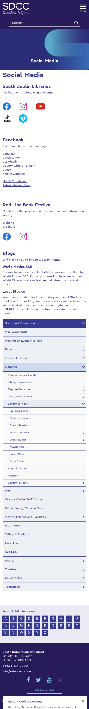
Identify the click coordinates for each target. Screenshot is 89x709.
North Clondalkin (15, 181)
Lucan (7, 170)
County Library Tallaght (19, 165)
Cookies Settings (44, 690)
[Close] (83, 707)
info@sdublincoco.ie (17, 671)
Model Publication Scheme (20, 701)
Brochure (9, 227)
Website (8, 222)
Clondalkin (11, 161)
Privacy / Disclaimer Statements (65, 701)
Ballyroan (9, 154)
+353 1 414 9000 (15, 666)
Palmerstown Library (17, 185)
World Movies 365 (17, 267)
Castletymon (12, 157)
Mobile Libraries (14, 174)
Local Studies (14, 291)
